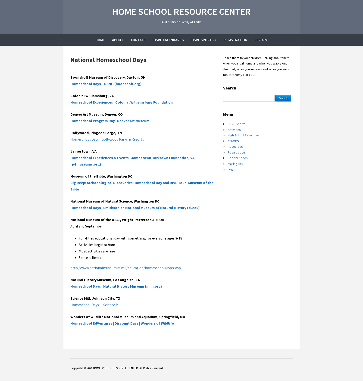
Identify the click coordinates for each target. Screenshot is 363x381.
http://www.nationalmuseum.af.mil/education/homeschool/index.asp (125, 267)
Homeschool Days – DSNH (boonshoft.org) (106, 83)
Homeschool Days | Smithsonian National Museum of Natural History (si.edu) (135, 207)
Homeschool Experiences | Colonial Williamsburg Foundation (121, 102)
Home (100, 39)
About (117, 39)
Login (231, 169)
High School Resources (244, 135)
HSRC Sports (203, 39)
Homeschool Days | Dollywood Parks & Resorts (107, 139)
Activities (234, 130)
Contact (138, 39)
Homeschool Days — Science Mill (96, 304)
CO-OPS (233, 141)
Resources (235, 146)
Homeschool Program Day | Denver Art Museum (110, 120)
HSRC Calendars (168, 39)
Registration (235, 39)
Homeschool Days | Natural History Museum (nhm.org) (116, 286)
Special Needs (238, 158)
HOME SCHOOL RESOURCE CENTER (181, 11)
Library (261, 39)
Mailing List (235, 164)
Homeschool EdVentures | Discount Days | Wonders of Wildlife (122, 323)
